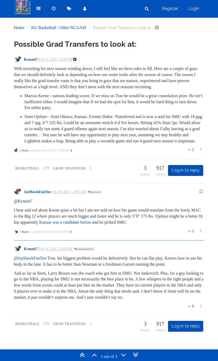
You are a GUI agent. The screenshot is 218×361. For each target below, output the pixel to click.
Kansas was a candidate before (65, 222)
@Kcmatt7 (94, 192)
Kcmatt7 (31, 60)
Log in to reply (185, 170)
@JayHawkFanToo (84, 249)
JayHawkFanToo (37, 192)
